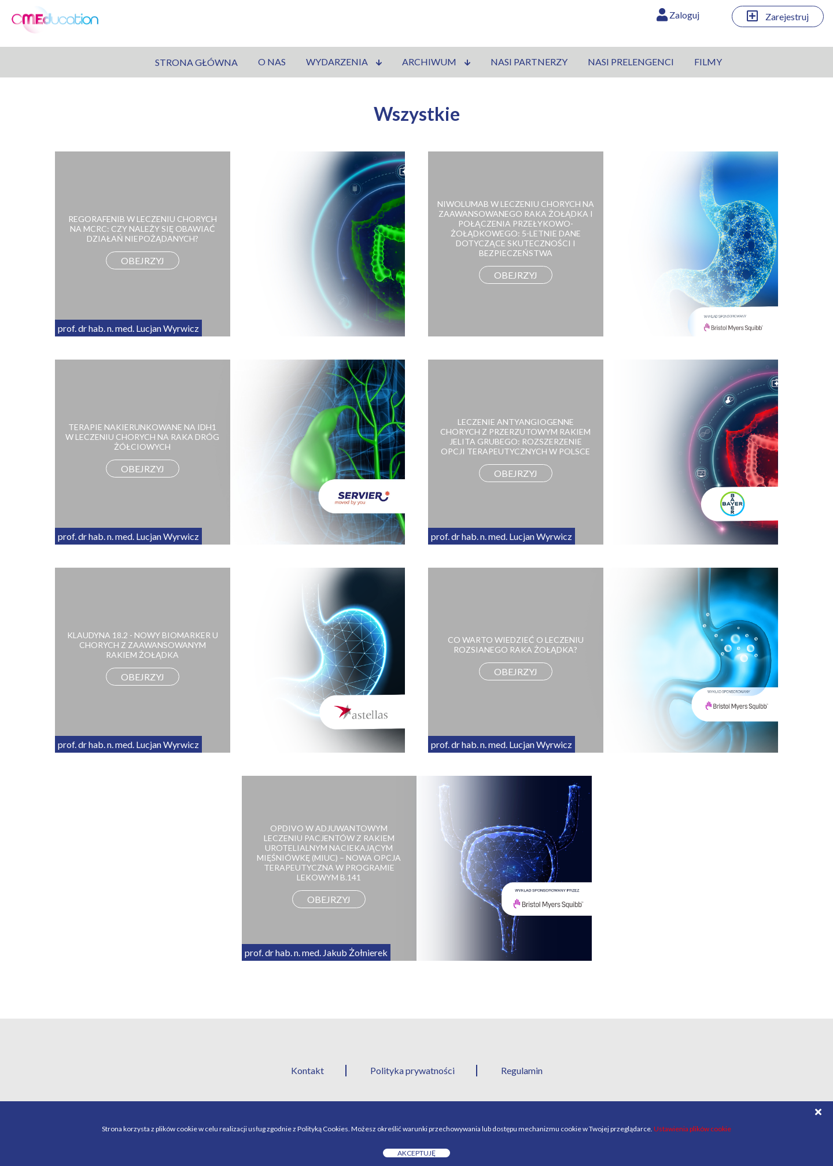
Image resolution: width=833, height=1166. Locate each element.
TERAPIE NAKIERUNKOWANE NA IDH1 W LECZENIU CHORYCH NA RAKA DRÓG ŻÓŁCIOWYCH (142, 436)
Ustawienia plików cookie (692, 1128)
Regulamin (522, 1070)
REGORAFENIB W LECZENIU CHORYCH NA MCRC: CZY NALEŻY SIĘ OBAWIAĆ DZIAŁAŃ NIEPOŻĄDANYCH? (142, 228)
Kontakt (307, 1070)
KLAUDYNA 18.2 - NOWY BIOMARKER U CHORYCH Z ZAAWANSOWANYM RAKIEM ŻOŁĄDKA (142, 645)
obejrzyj (142, 260)
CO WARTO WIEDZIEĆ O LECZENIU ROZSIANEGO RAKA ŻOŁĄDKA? (516, 644)
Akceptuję (416, 1153)
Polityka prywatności (412, 1070)
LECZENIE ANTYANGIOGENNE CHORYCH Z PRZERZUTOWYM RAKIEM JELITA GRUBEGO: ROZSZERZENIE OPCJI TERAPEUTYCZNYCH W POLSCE (515, 436)
